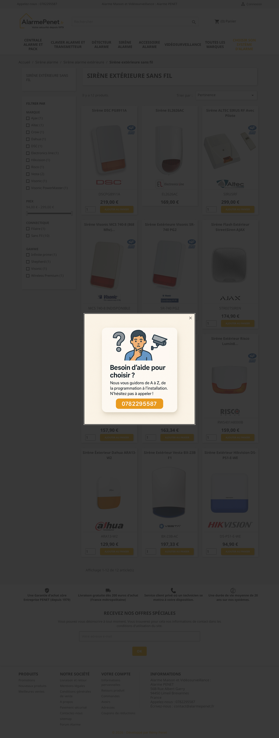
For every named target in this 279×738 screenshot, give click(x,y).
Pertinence (226, 95)
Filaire (38, 228)
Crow (37, 132)
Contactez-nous (71, 713)
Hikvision (40, 160)
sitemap (66, 719)
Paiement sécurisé (73, 707)
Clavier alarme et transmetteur (68, 44)
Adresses (108, 707)
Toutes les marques (215, 44)
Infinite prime (44, 254)
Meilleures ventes (31, 691)
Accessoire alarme (149, 44)
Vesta (37, 174)
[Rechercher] (135, 21)
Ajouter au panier (117, 209)
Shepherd (41, 261)
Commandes (110, 696)
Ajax (37, 118)
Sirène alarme (125, 44)
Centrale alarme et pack (33, 44)
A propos (66, 702)
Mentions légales (72, 686)
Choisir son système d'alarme (244, 44)
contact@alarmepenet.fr (194, 706)
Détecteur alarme (101, 44)
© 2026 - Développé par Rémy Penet (139, 732)
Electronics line (45, 153)
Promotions (27, 680)
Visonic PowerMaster (49, 188)
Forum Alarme (70, 724)
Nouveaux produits (32, 686)
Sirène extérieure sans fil (47, 77)
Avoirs (105, 702)
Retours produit (112, 690)
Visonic (39, 181)
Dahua (38, 139)
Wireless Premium (47, 275)
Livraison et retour (73, 680)
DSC (36, 146)
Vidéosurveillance (183, 44)
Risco (37, 167)
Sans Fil (40, 235)
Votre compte (116, 673)
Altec (37, 125)
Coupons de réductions (118, 713)
